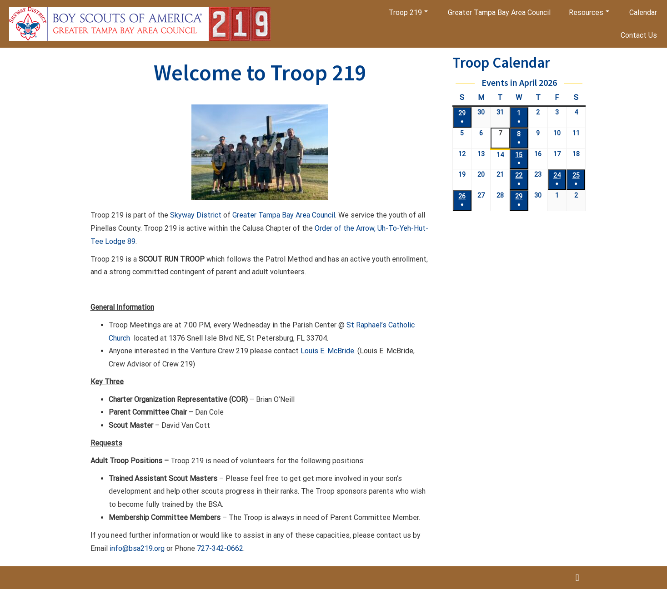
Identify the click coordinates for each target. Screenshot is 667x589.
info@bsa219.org (137, 554)
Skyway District (195, 222)
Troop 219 (408, 12)
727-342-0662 (220, 554)
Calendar (643, 12)
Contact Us (639, 35)
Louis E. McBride (327, 357)
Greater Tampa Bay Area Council (499, 12)
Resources (589, 12)
